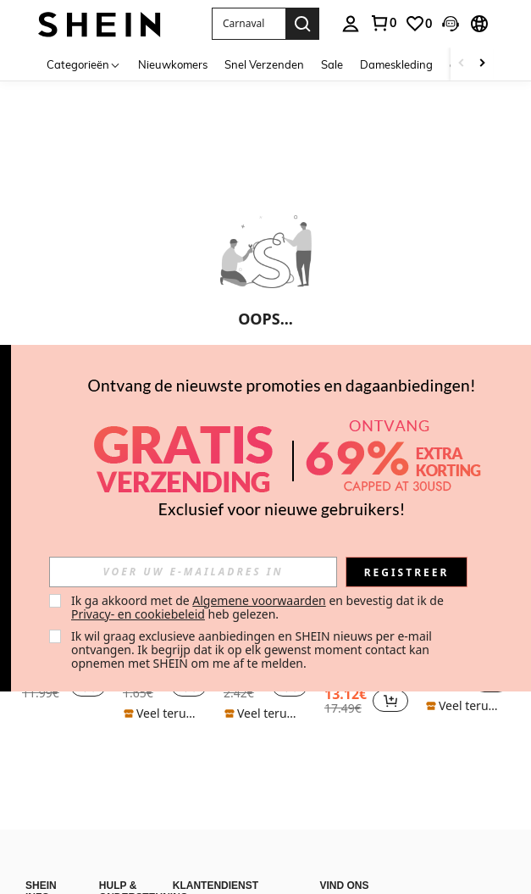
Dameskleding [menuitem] (396, 64)
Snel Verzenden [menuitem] (264, 64)
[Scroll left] (461, 64)
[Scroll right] (482, 64)
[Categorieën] (84, 64)
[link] (418, 24)
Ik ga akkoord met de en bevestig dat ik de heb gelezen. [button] (258, 607)
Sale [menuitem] (332, 64)
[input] (193, 572)
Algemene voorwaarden (258, 600)
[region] (348, 700)
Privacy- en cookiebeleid (138, 614)
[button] (248, 24)
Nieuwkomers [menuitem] (172, 64)
